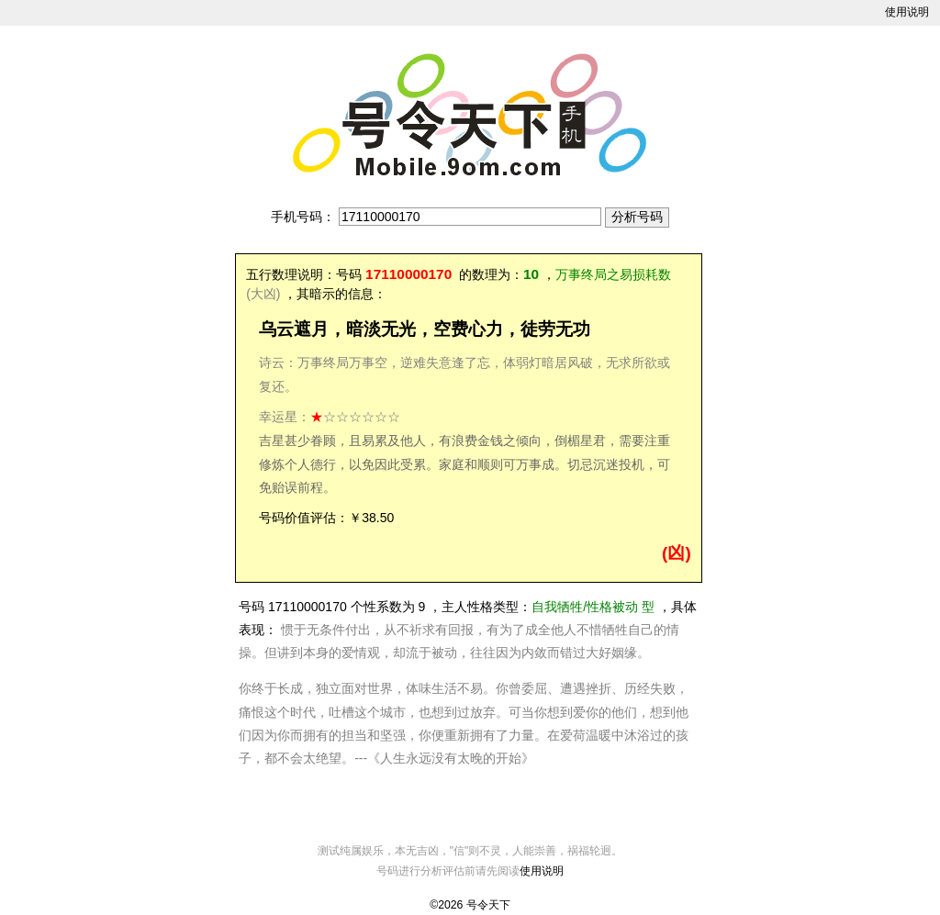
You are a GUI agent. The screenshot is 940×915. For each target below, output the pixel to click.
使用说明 (907, 12)
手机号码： (303, 216)
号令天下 (488, 904)
